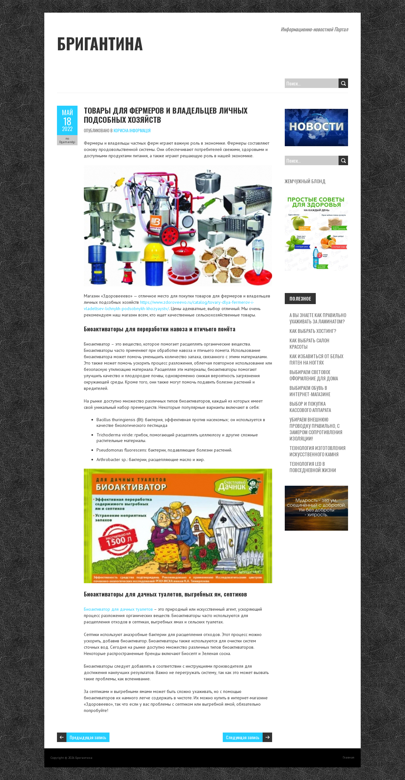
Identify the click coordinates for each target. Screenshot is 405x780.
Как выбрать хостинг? (313, 330)
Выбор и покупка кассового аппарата (310, 406)
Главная (348, 757)
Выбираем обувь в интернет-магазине (310, 390)
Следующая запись (242, 737)
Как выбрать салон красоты (309, 343)
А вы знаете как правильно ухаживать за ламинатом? (318, 318)
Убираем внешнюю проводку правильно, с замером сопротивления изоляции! (316, 429)
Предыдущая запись (88, 737)
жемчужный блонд (305, 181)
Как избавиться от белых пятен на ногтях (316, 359)
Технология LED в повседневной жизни (313, 466)
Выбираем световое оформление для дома (314, 375)
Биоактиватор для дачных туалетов (118, 609)
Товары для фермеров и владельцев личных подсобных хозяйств (165, 114)
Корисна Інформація (132, 130)
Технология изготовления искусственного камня (318, 451)
